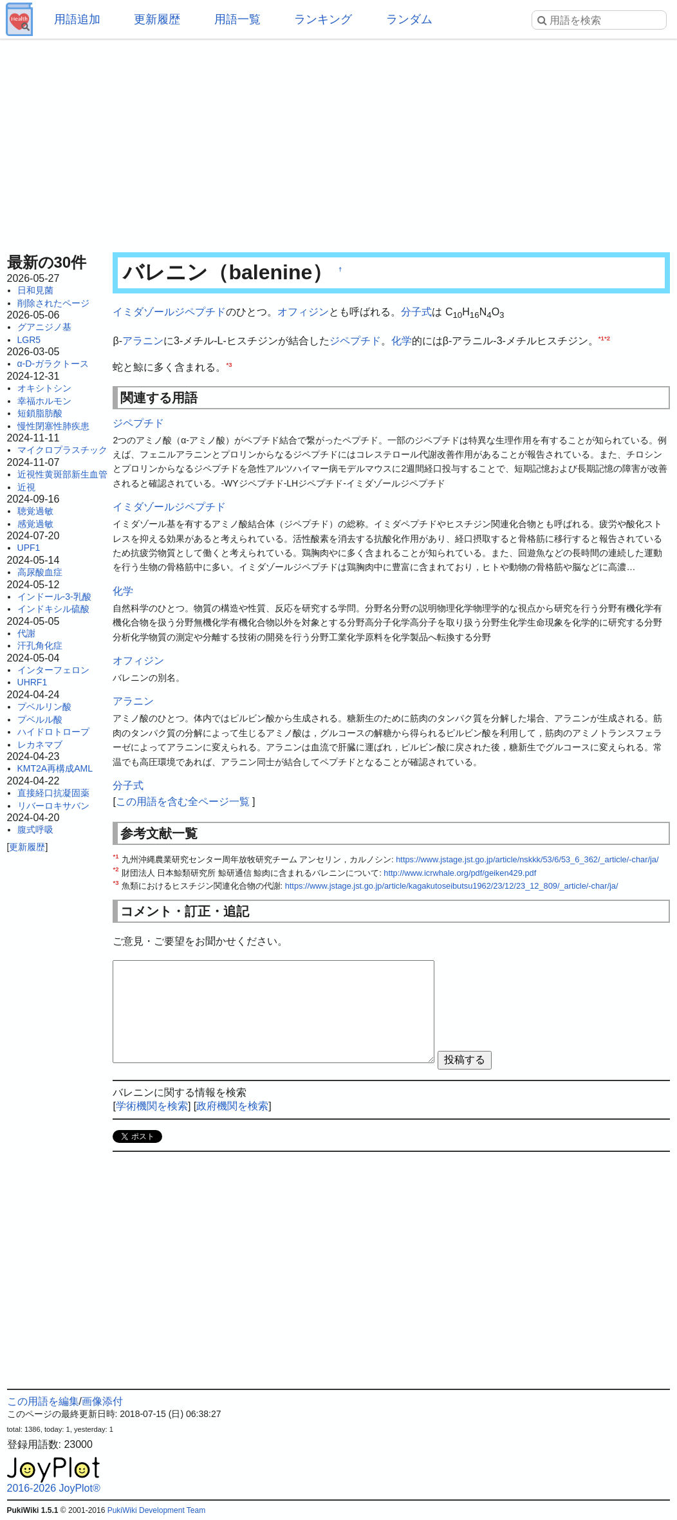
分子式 (416, 311)
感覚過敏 (35, 524)
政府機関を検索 (232, 1105)
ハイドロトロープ (53, 732)
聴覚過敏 (35, 511)
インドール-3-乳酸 (54, 596)
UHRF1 (32, 682)
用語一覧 (237, 19)
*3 (229, 364)
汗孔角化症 (39, 645)
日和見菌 (35, 290)
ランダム (409, 19)
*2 (607, 337)
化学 (401, 340)
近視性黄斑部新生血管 (62, 474)
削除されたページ (53, 303)
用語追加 (77, 19)
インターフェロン (53, 670)
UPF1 (29, 547)
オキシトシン (44, 388)
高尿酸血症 (39, 572)
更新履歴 (157, 19)
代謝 (26, 633)
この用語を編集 (43, 1401)
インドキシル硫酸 (53, 609)
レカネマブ (39, 744)
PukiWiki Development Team (156, 1510)
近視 (26, 487)
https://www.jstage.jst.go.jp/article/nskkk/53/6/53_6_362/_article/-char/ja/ (527, 859)
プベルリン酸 (44, 706)
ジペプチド (355, 340)
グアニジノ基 (44, 327)
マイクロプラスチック (62, 450)
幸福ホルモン (44, 401)
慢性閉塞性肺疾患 (53, 426)
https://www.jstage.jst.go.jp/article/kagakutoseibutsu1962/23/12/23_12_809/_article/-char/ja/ (451, 886)
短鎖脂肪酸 (39, 413)
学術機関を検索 (152, 1105)
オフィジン (303, 311)
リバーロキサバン (53, 806)
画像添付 (102, 1401)
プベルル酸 (39, 719)
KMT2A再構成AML (55, 768)
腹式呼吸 (35, 829)
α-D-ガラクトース (53, 363)
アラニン (142, 340)
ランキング (323, 19)
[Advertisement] (339, 141)
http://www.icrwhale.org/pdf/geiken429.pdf (460, 873)
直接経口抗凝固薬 (53, 793)
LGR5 (29, 340)
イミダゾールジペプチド (169, 311)
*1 (601, 337)
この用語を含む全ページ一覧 (183, 801)
